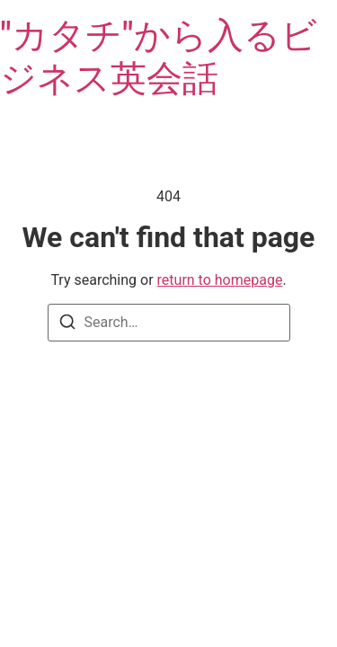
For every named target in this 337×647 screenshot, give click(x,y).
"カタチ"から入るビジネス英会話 (158, 57)
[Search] (67, 325)
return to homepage (220, 279)
